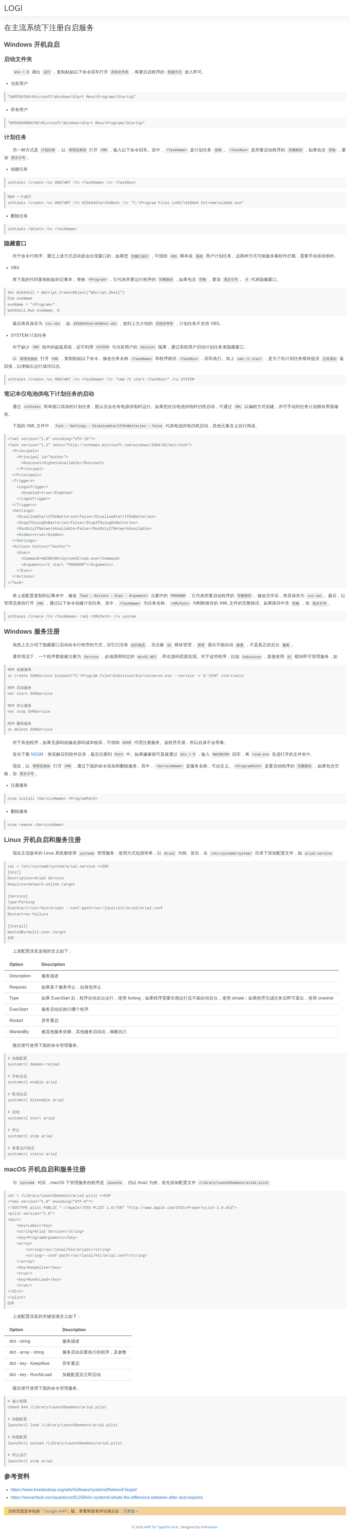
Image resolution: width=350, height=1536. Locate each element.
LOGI (13, 7)
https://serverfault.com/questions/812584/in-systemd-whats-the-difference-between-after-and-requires (107, 1497)
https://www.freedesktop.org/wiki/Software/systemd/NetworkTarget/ (74, 1489)
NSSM (37, 754)
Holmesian (209, 1527)
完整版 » (130, 1511)
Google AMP (55, 1511)
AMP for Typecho (157, 1527)
